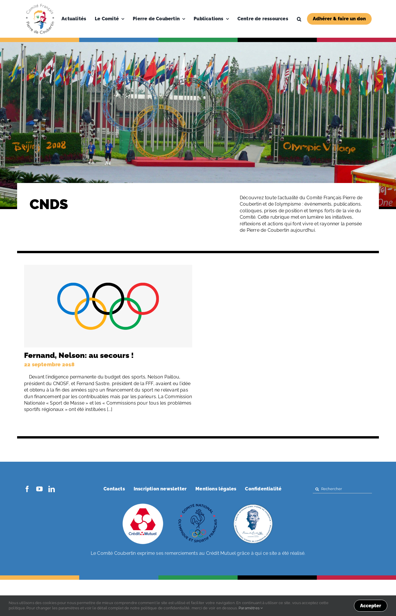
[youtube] (39, 489)
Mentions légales (215, 489)
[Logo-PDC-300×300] (40, 5)
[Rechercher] (342, 489)
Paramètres (251, 608)
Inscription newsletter (160, 489)
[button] (299, 19)
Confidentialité (263, 489)
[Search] (317, 489)
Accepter (370, 605)
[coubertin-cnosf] (198, 504)
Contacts (114, 489)
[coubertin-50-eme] (253, 504)
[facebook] (27, 489)
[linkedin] (51, 489)
